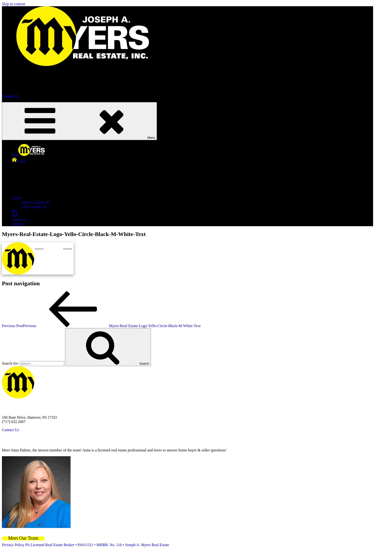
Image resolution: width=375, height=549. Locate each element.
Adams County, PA (35, 202)
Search (52, 198)
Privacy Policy (13, 545)
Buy (14, 211)
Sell (14, 215)
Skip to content (13, 4)
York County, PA (34, 207)
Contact (17, 224)
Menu (79, 121)
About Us (18, 220)
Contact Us (10, 96)
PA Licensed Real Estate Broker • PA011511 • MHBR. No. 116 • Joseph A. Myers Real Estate (97, 545)
